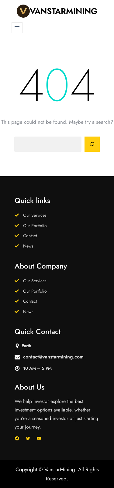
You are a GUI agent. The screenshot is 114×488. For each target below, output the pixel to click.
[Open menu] (17, 27)
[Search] (92, 144)
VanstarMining (64, 11)
